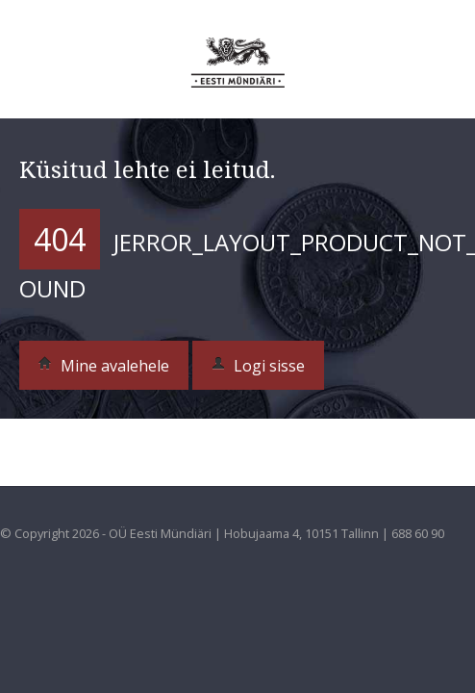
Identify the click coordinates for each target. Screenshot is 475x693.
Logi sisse (258, 365)
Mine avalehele (103, 365)
